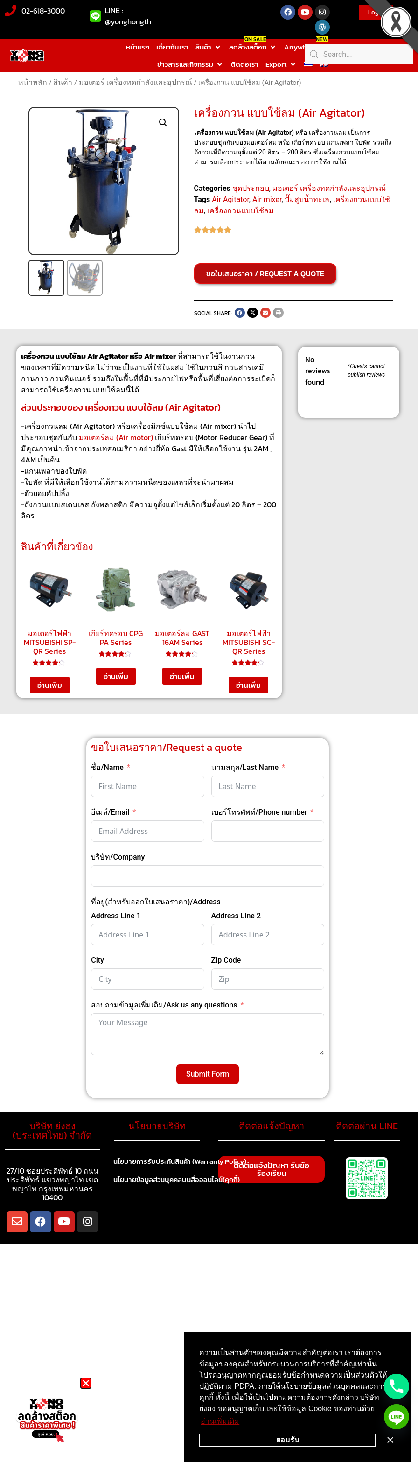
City (97, 960)
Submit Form (207, 1074)
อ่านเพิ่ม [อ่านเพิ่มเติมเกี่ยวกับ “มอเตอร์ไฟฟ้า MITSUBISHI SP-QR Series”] (49, 685)
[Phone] (396, 1386)
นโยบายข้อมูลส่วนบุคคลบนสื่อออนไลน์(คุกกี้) (182, 1180)
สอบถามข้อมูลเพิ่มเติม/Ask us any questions (164, 1004)
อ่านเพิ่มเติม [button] (220, 1421)
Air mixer (266, 199)
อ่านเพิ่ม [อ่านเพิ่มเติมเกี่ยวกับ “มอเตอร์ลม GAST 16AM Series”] (182, 676)
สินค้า (62, 82)
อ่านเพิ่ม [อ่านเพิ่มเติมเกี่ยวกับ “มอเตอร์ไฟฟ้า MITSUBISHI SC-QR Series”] (248, 685)
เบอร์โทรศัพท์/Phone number (259, 812)
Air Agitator (230, 199)
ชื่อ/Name (107, 767)
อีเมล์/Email (110, 812)
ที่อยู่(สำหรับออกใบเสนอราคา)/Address (156, 901)
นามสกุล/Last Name (245, 767)
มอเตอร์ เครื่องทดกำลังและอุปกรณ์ (135, 82)
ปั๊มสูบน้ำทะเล (307, 199)
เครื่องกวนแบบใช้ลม (240, 210)
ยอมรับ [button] (287, 1440)
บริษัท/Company (118, 857)
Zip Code (226, 960)
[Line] (396, 1416)
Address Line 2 (236, 915)
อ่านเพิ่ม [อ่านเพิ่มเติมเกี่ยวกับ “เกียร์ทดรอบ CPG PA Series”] (116, 676)
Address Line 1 (115, 915)
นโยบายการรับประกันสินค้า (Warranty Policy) (185, 1162)
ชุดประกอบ (250, 188)
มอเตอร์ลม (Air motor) (116, 437)
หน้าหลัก (32, 82)
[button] (208, 47)
